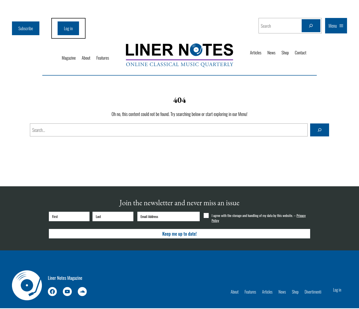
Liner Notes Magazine (65, 278)
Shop (285, 52)
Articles (256, 52)
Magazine (68, 58)
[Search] (310, 25)
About (85, 58)
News (272, 52)
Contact (301, 52)
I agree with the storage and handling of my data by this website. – (259, 219)
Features (102, 58)
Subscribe (25, 28)
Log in (69, 28)
